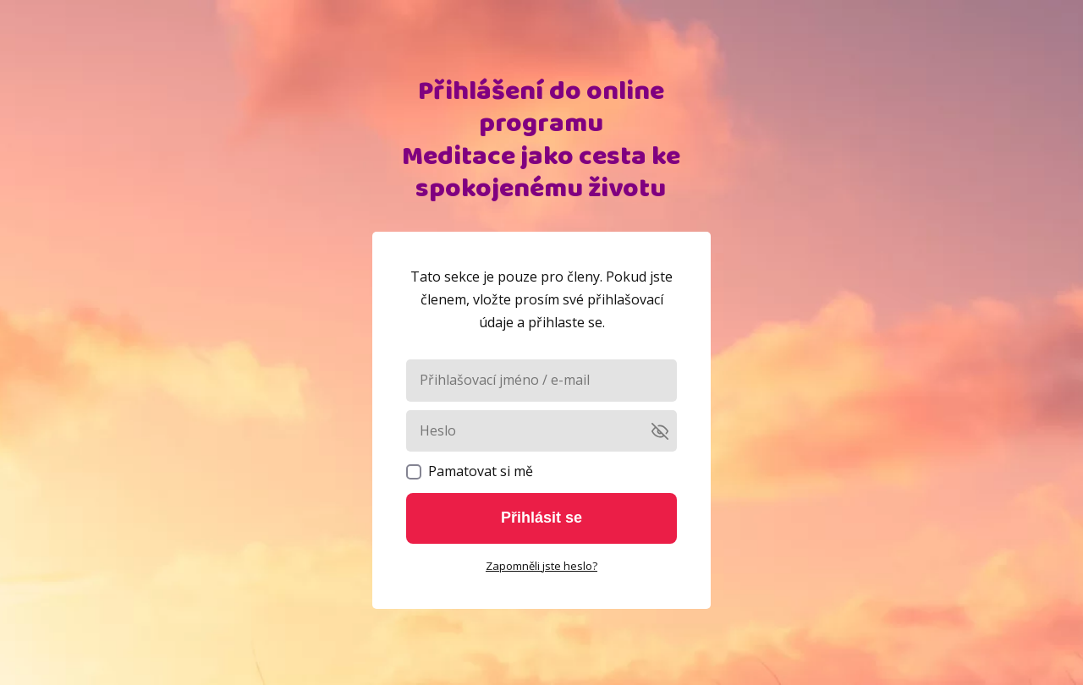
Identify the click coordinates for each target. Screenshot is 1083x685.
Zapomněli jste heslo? (541, 565)
